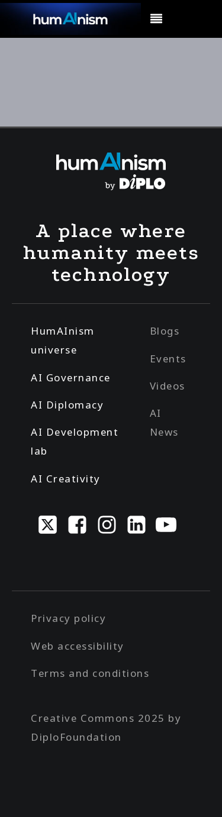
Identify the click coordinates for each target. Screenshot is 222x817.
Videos (167, 386)
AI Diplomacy (67, 404)
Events (168, 358)
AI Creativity (66, 478)
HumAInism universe (63, 340)
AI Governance (71, 377)
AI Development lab (74, 441)
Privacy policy (68, 618)
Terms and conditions (90, 673)
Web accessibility (77, 646)
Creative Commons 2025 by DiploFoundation (106, 727)
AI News (164, 422)
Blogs (165, 331)
